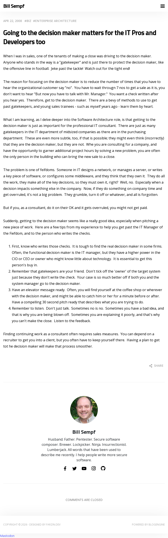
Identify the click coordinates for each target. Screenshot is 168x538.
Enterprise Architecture (56, 21)
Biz (29, 21)
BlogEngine (157, 524)
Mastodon (7, 536)
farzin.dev (53, 524)
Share (156, 365)
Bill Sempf (13, 6)
